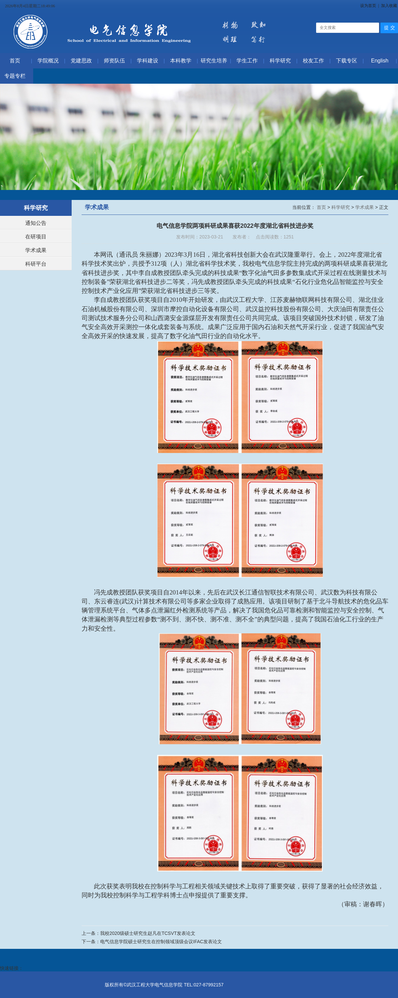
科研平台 (35, 264)
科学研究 (341, 207)
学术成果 (35, 250)
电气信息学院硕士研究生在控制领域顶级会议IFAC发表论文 (161, 941)
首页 (322, 207)
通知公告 (35, 223)
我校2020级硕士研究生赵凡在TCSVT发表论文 (147, 933)
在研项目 (35, 236)
